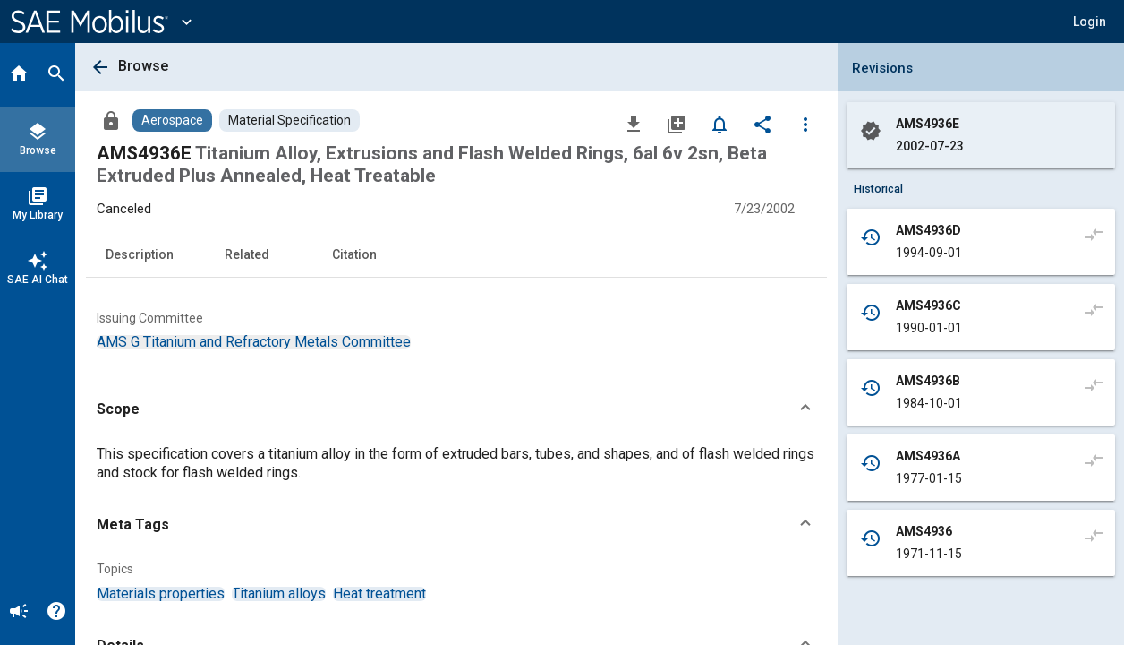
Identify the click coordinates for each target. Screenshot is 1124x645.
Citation (354, 254)
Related (247, 254)
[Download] (633, 124)
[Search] (56, 75)
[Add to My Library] (676, 124)
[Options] (805, 124)
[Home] (19, 75)
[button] (1089, 21)
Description (140, 254)
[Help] (56, 612)
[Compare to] (1093, 234)
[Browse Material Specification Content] (289, 120)
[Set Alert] (719, 124)
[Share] (762, 124)
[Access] (111, 120)
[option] (254, 341)
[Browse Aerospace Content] (172, 120)
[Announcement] (19, 612)
